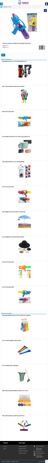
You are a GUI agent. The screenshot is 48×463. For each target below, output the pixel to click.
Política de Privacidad (23, 446)
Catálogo (5, 6)
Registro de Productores (23, 450)
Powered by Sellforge (42, 461)
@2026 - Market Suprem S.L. (7, 461)
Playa (9, 6)
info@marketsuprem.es (40, 453)
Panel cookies (15, 461)
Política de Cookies (22, 448)
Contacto (5, 446)
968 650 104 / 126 (39, 451)
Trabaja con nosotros (23, 453)
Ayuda (4, 448)
